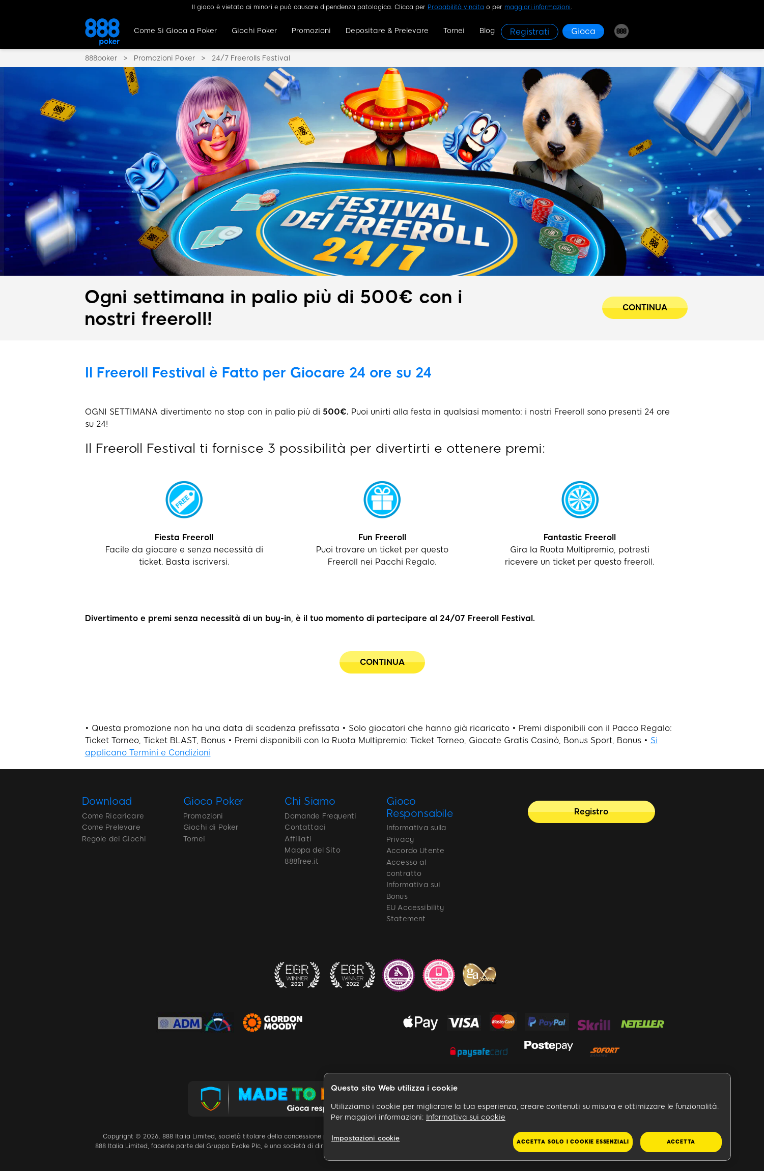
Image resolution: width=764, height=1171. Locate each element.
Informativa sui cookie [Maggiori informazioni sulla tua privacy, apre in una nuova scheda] (465, 1117)
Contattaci (305, 827)
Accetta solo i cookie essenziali (573, 1141)
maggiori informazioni (537, 7)
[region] (527, 1117)
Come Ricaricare (113, 816)
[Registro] (591, 812)
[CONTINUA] (382, 662)
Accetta (681, 1141)
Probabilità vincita (456, 7)
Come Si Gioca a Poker (175, 30)
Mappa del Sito (312, 850)
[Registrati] (529, 32)
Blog (487, 30)
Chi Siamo (310, 801)
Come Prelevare (111, 827)
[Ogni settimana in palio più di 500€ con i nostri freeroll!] (645, 308)
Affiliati (298, 839)
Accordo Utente (415, 850)
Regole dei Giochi (114, 839)
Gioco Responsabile (419, 807)
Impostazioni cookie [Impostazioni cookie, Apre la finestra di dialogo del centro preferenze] (365, 1138)
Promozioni (311, 30)
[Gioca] (583, 31)
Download (107, 801)
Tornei (454, 30)
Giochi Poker (254, 30)
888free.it (302, 861)
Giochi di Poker (210, 827)
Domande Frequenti (320, 816)
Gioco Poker (213, 801)
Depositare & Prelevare (387, 30)
